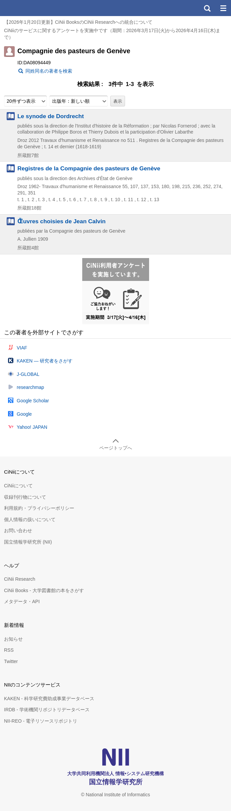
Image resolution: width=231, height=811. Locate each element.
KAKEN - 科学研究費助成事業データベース (49, 698)
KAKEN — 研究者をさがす (45, 360)
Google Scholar (33, 400)
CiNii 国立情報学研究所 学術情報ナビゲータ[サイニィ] (29, 8)
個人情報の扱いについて (29, 519)
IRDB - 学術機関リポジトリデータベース (47, 709)
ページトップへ (115, 448)
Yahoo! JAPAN (32, 427)
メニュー (223, 8)
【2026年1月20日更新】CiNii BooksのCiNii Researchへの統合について (78, 22)
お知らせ (13, 639)
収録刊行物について (25, 497)
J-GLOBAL (28, 374)
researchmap (30, 387)
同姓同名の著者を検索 (48, 71)
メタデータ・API (22, 601)
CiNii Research (19, 579)
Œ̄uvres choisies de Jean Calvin (61, 221)
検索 (207, 8)
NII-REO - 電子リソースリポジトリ (40, 721)
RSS (9, 650)
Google (24, 414)
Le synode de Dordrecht (50, 116)
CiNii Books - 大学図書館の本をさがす (44, 590)
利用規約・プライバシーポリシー (39, 508)
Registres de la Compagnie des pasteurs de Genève (88, 168)
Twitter (11, 661)
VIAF (22, 347)
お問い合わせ (18, 530)
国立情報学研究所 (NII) (28, 542)
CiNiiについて (18, 485)
